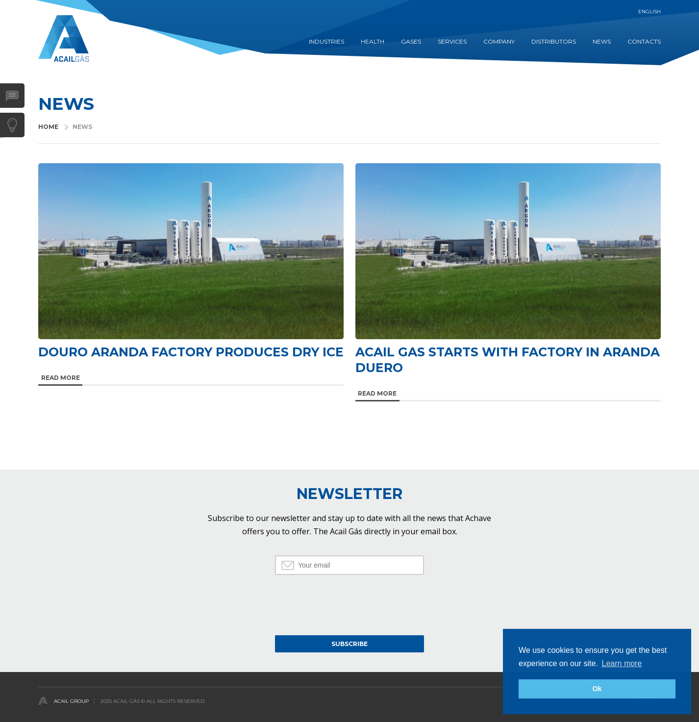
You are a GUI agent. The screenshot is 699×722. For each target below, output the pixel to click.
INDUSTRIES (326, 41)
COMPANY (499, 41)
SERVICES (452, 41)
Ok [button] (596, 689)
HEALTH (372, 41)
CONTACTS (644, 41)
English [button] (649, 11)
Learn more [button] (622, 663)
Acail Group (71, 701)
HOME (48, 126)
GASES (411, 41)
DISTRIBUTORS (553, 41)
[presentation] (349, 604)
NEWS (602, 41)
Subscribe (349, 643)
